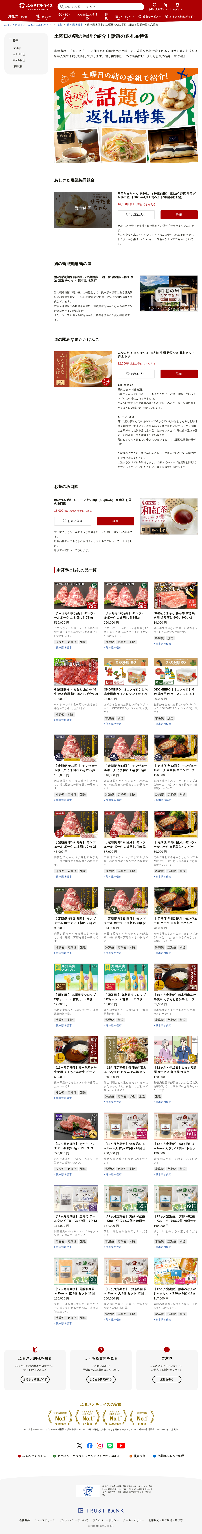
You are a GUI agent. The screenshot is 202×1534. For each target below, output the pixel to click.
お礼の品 (19, 17)
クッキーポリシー (133, 1519)
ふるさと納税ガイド (35, 1379)
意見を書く (167, 1379)
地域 (44, 17)
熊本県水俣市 (64, 647)
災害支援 (18, 66)
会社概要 (24, 1519)
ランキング (64, 16)
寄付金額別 (19, 60)
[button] (94, 585)
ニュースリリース (44, 1519)
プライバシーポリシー (106, 1519)
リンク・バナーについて (74, 1519)
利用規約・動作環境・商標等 (166, 1519)
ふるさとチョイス (34, 1455)
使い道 (124, 17)
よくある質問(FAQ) (101, 1379)
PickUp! (17, 48)
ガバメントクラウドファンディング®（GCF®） (90, 1455)
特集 (106, 16)
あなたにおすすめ (87, 16)
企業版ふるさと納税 (170, 1455)
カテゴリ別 (19, 54)
